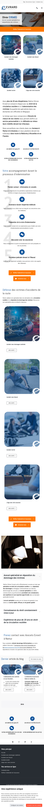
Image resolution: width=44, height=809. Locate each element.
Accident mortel (11, 90)
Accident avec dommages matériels (11, 58)
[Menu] (42, 8)
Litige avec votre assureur (33, 90)
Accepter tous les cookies (34, 805)
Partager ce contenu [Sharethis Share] (31, 733)
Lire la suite (11, 350)
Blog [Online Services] (24, 2)
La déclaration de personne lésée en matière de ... (32, 678)
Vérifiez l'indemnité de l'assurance (22, 29)
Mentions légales (9, 777)
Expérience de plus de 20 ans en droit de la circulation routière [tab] (21, 621)
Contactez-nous (39, 2)
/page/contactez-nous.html (12, 647)
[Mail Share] (12, 733)
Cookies (21, 777)
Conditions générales (26, 779)
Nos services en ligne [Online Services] (30, 2)
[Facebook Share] (19, 733)
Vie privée (16, 777)
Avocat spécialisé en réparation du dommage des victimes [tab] (19, 576)
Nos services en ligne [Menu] (8, 758)
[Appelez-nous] (37, 8)
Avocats (3, 744)
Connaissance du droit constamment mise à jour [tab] (20, 611)
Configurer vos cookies (17, 805)
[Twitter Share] (25, 733)
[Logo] (9, 8)
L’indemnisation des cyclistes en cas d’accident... (11, 678)
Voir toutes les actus (36, 659)
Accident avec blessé (32, 57)
